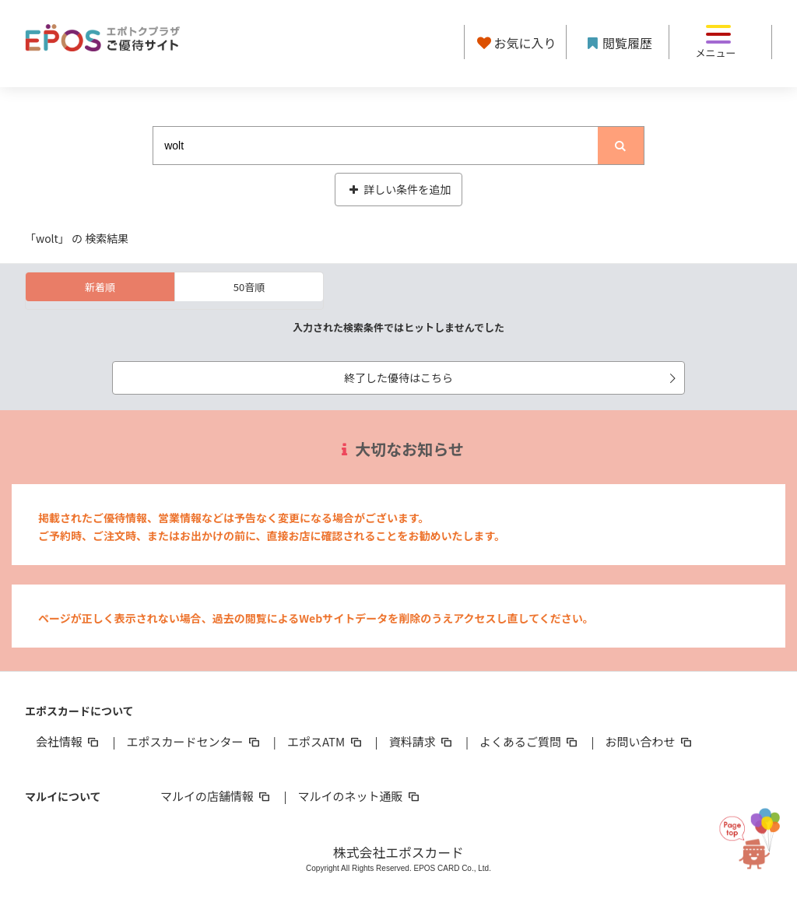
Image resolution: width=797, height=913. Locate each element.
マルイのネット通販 (359, 796)
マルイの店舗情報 (216, 796)
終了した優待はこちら (512, 377)
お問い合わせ (650, 741)
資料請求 (422, 741)
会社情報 (68, 741)
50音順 (249, 286)
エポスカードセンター (194, 741)
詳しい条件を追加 (398, 189)
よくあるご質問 (529, 741)
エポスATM (325, 741)
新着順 (100, 286)
